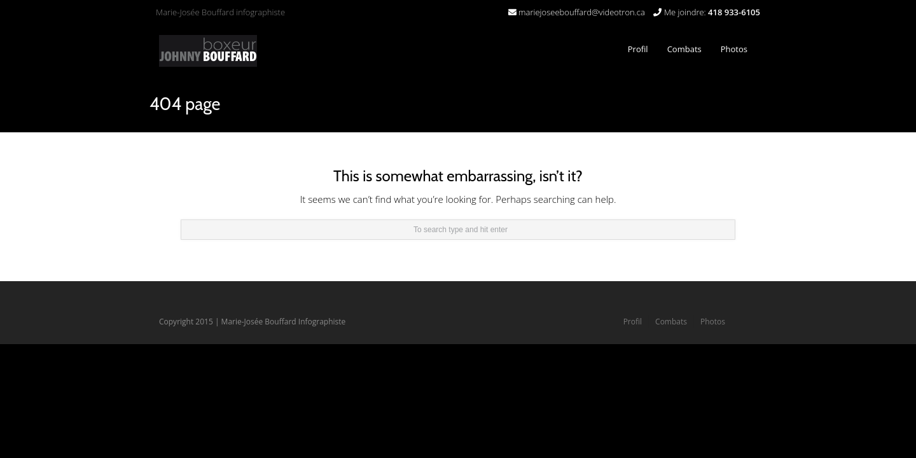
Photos (734, 49)
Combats (681, 45)
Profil (638, 49)
